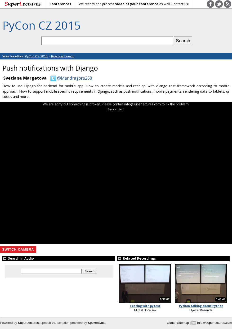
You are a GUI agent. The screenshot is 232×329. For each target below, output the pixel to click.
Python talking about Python (201, 306)
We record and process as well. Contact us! (134, 4)
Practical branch (62, 56)
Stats (170, 322)
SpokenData (97, 322)
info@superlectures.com (142, 104)
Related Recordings (136, 258)
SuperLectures (28, 322)
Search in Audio (18, 258)
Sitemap (183, 322)
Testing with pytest (145, 306)
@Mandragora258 (70, 78)
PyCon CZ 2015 (41, 25)
